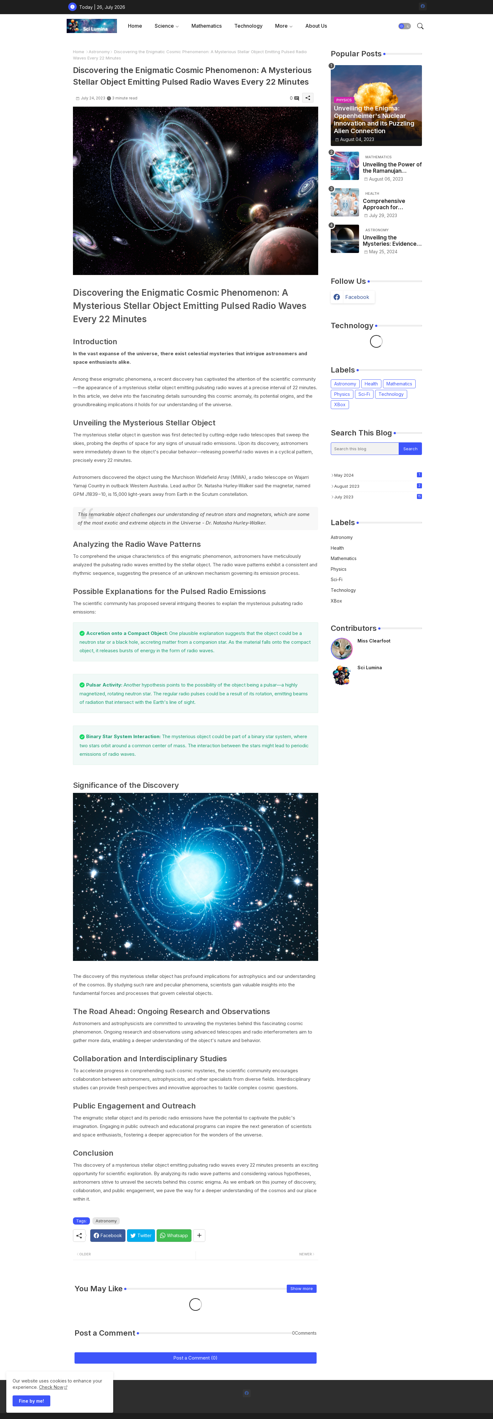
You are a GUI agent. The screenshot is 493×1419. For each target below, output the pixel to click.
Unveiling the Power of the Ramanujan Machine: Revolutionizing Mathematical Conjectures (392, 167)
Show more (302, 1288)
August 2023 (378, 486)
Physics (342, 394)
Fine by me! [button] (31, 1401)
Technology (248, 26)
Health (371, 383)
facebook (357, 297)
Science (164, 26)
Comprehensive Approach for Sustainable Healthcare (384, 204)
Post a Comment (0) (195, 1358)
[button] (404, 26)
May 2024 (378, 475)
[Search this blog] (365, 448)
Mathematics (206, 26)
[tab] (135, 26)
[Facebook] (107, 1235)
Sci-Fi (364, 394)
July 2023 (378, 496)
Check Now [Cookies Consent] (51, 1387)
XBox (340, 404)
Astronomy (99, 51)
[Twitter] (141, 1235)
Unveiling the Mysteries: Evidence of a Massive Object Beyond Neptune (390, 240)
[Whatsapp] (174, 1235)
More (281, 26)
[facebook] (423, 6)
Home (135, 26)
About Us (316, 26)
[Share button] (199, 1235)
